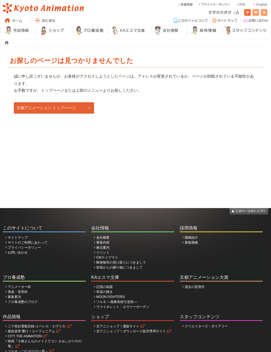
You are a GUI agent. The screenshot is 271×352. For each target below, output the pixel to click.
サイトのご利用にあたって (28, 242)
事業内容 (103, 242)
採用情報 (188, 228)
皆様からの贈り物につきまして (119, 267)
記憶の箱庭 (104, 287)
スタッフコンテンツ (200, 316)
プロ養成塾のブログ (23, 302)
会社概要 (103, 237)
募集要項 (14, 297)
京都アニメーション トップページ (46, 108)
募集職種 (191, 242)
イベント (103, 252)
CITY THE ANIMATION (25, 336)
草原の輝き (104, 292)
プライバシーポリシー (24, 247)
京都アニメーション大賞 (204, 277)
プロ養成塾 (14, 277)
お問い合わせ (18, 252)
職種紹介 (191, 237)
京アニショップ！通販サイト (117, 326)
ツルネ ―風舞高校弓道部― (116, 302)
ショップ (100, 316)
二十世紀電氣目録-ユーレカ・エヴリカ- (37, 326)
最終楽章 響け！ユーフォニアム (31, 331)
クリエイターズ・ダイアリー (206, 326)
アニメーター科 (19, 287)
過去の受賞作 (195, 287)
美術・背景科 (18, 292)
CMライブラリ (107, 257)
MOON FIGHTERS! (110, 297)
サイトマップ (18, 237)
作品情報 (11, 316)
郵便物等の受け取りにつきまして (121, 262)
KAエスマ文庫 (105, 277)
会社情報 (100, 228)
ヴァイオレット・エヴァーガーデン (122, 307)
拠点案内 (103, 247)
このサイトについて (23, 228)
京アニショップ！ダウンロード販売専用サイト (131, 331)
